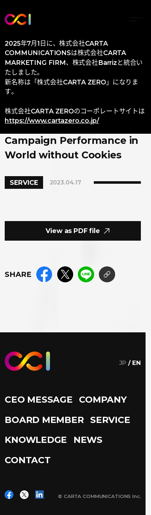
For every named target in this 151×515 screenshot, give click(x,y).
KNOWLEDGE (36, 439)
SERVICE (110, 419)
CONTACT (27, 459)
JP (123, 363)
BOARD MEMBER (44, 419)
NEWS (88, 439)
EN (136, 363)
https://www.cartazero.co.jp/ (52, 120)
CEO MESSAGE (38, 399)
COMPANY (102, 399)
